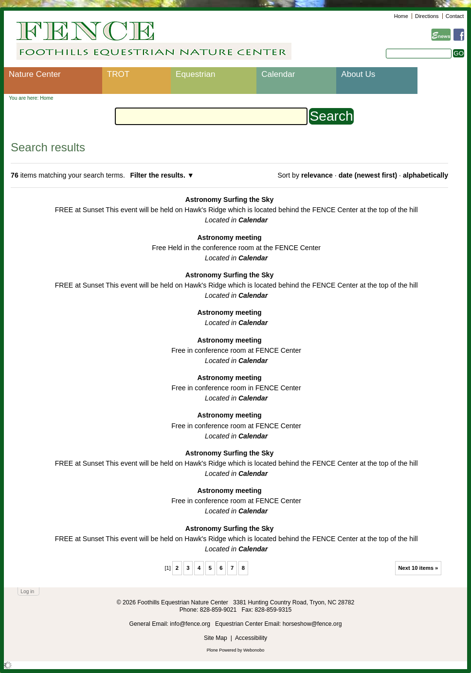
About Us (358, 74)
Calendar (278, 74)
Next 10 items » (418, 568)
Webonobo (253, 650)
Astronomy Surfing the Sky (229, 199)
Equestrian (195, 74)
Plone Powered (221, 650)
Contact (455, 16)
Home (401, 16)
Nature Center (35, 74)
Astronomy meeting (229, 237)
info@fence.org (191, 623)
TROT (118, 74)
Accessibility (251, 638)
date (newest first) (368, 175)
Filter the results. (158, 175)
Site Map (215, 638)
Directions (426, 16)
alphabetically (425, 175)
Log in (27, 591)
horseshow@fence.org (312, 623)
